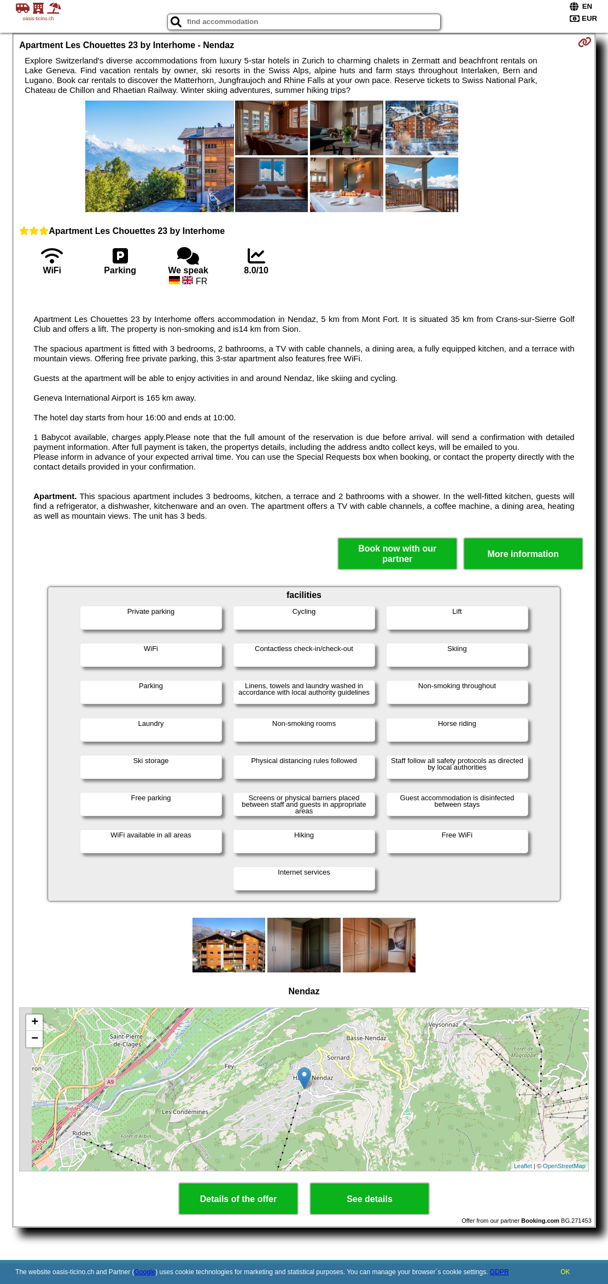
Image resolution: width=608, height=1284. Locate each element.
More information (523, 554)
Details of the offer (238, 1199)
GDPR (499, 1272)
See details (370, 1199)
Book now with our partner (397, 554)
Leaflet (523, 1166)
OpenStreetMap (564, 1166)
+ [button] (34, 1023)
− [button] (34, 1039)
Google (145, 1272)
